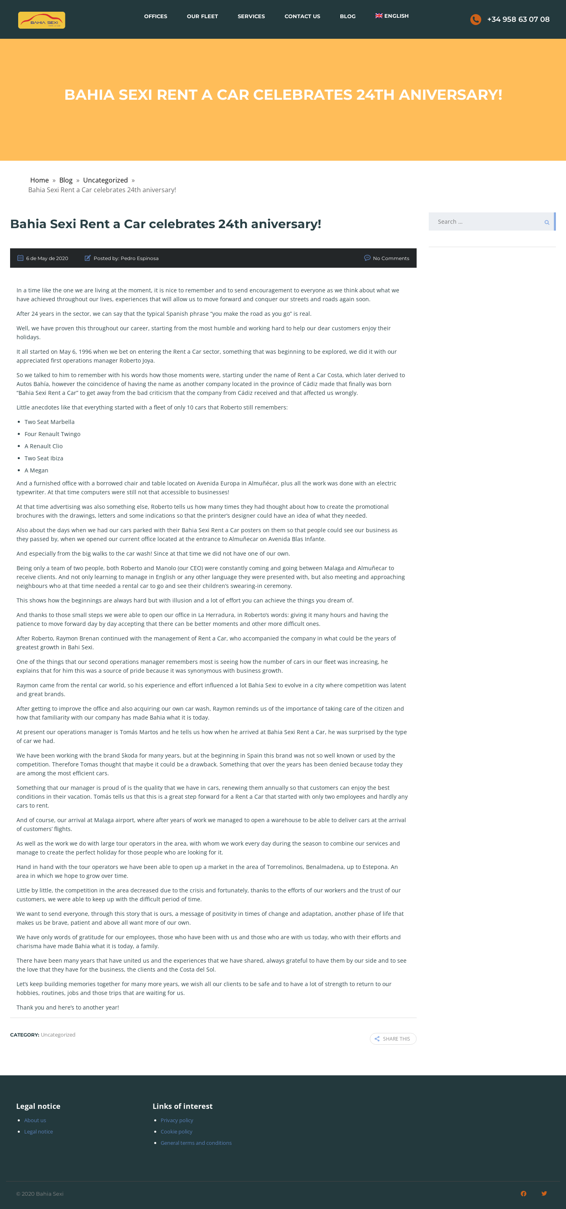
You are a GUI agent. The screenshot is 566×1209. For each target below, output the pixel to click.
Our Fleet (202, 16)
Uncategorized (105, 180)
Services (251, 16)
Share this (392, 1038)
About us (35, 1120)
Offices (155, 16)
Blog (348, 16)
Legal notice (38, 1131)
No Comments (391, 258)
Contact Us (302, 16)
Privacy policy (177, 1120)
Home (39, 180)
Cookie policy (177, 1131)
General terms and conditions (196, 1142)
